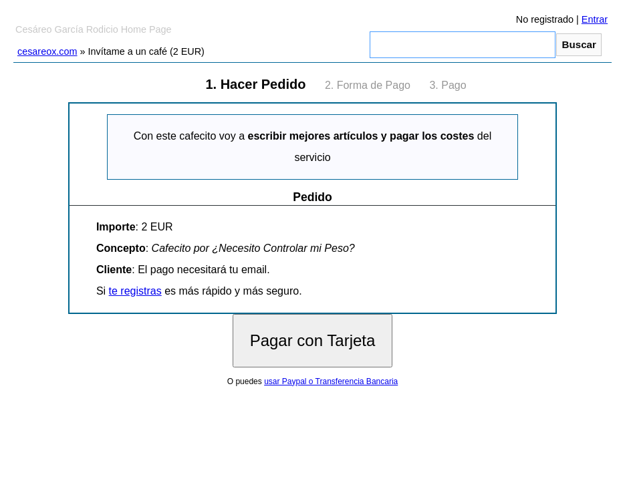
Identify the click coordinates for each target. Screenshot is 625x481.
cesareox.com (47, 51)
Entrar (595, 19)
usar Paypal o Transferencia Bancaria (331, 381)
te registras (135, 291)
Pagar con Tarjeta (313, 340)
